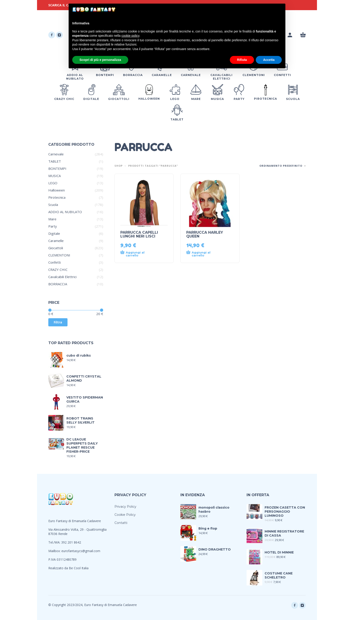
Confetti (54, 262)
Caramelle (56, 241)
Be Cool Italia (78, 568)
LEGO (52, 183)
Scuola (53, 205)
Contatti (120, 523)
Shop (118, 165)
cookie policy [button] (130, 35)
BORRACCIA (57, 284)
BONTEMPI (57, 168)
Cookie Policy (125, 515)
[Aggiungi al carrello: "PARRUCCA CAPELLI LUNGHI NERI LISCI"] (135, 254)
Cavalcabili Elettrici (62, 277)
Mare (52, 219)
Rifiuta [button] (242, 60)
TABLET (54, 161)
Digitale (54, 233)
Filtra (58, 322)
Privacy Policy (125, 507)
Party (52, 226)
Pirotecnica (56, 197)
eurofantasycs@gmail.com (80, 551)
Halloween (56, 190)
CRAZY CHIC (58, 269)
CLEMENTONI (59, 255)
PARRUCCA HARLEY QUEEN (204, 234)
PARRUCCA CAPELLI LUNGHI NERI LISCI (139, 234)
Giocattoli (55, 248)
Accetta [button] (269, 60)
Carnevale (56, 154)
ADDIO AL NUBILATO (65, 212)
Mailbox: (54, 551)
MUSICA (54, 176)
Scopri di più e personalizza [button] (100, 60)
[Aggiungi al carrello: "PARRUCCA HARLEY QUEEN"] (201, 254)
